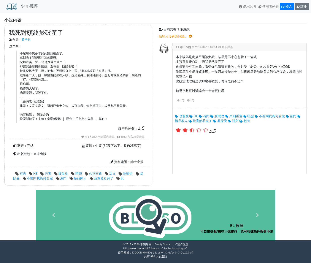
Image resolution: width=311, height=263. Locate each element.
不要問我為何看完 (38, 178)
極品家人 (78, 178)
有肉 (21, 174)
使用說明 (247, 6)
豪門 (61, 178)
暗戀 (77, 174)
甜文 (110, 174)
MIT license (154, 248)
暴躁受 (220, 121)
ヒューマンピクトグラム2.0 (174, 252)
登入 (286, 6)
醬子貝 (26, 39)
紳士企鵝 (185, 47)
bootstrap (179, 248)
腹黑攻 (61, 174)
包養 (46, 174)
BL (120, 178)
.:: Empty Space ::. (164, 244)
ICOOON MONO (143, 252)
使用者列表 (268, 6)
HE (33, 174)
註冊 (302, 6)
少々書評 (22, 6)
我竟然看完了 (102, 178)
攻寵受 (126, 174)
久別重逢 (94, 174)
